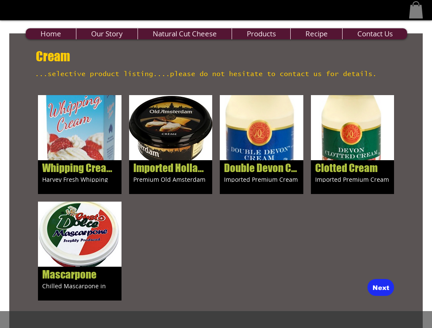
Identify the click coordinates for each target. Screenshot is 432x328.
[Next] (380, 287)
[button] (416, 10)
